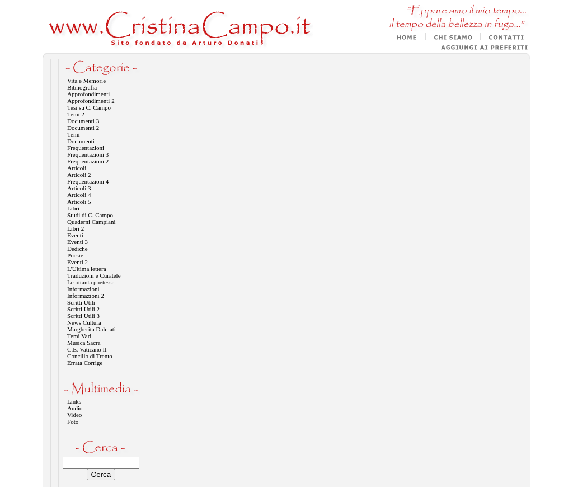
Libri (73, 208)
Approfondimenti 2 (91, 100)
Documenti (81, 141)
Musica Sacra (84, 342)
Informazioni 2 (85, 295)
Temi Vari (79, 336)
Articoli (76, 168)
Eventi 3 (77, 241)
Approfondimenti (88, 94)
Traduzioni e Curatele (94, 275)
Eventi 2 (77, 262)
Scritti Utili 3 (83, 315)
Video (74, 414)
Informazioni (83, 288)
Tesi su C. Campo (89, 107)
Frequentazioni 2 (88, 161)
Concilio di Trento (89, 356)
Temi (73, 134)
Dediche (77, 248)
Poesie (75, 255)
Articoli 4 (79, 194)
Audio (75, 408)
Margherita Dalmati (91, 329)
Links (74, 401)
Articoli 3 (79, 188)
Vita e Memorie (86, 80)
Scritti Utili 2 (83, 309)
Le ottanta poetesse (90, 282)
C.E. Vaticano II (87, 349)
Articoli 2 (79, 174)
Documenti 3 (83, 121)
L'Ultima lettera (86, 268)
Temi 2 (75, 114)
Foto (72, 421)
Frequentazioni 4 (88, 181)
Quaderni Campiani (91, 221)
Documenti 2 (83, 127)
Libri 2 (75, 228)
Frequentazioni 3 (88, 154)
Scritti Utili (81, 302)
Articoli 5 (79, 201)
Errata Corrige (84, 362)
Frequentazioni (85, 147)
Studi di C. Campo (90, 215)
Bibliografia (82, 87)
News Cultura (84, 322)
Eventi (75, 235)
